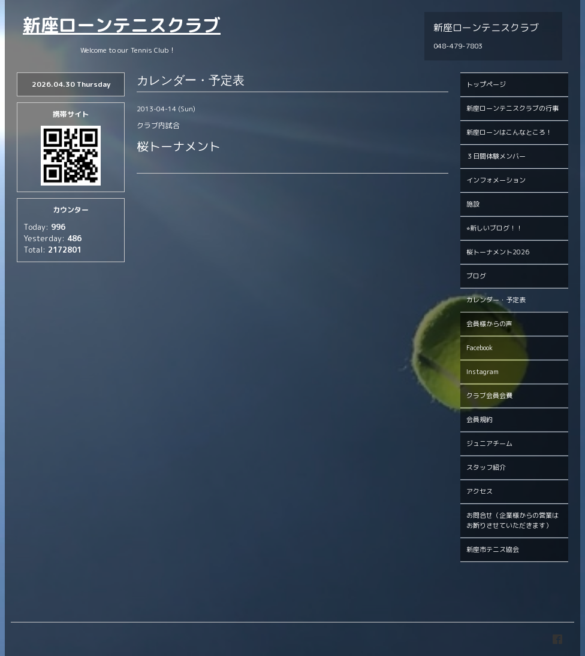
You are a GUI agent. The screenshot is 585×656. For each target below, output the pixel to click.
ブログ (476, 276)
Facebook (479, 348)
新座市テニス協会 (492, 549)
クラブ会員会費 (489, 395)
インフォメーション (496, 180)
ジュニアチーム (489, 443)
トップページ (486, 84)
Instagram (482, 371)
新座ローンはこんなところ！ (509, 132)
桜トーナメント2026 (497, 252)
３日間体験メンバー (496, 156)
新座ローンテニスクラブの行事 (512, 108)
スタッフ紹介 (486, 467)
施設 (473, 204)
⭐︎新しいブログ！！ (494, 228)
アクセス (479, 491)
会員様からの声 (489, 324)
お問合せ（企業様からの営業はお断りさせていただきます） (512, 520)
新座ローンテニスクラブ (122, 25)
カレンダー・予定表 (496, 300)
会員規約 (479, 419)
